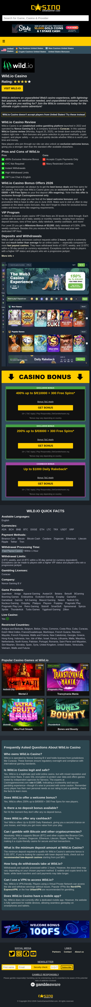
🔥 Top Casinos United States (29, 48)
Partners (56, 952)
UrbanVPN (35, 889)
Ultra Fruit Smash (23, 729)
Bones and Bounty (68, 729)
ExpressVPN (11, 889)
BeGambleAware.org (60, 414)
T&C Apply (30, 414)
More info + (8, 256)
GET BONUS (45, 407)
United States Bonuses (59, 52)
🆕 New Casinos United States (59, 48)
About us (79, 952)
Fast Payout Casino (12, 551)
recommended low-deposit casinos (23, 857)
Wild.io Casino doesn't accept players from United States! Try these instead (43, 114)
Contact (68, 952)
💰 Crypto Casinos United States (31, 52)
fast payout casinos (18, 245)
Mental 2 (23, 694)
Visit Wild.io (12, 88)
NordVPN (76, 887)
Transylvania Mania (67, 694)
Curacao (64, 128)
